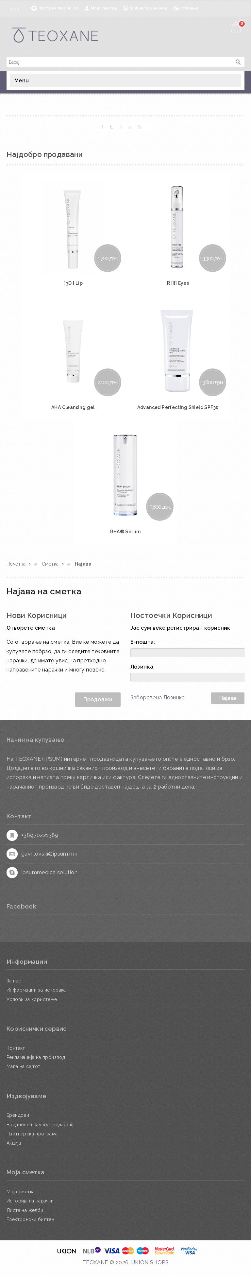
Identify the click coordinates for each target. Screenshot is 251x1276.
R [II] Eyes (179, 285)
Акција (14, 1148)
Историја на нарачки (30, 1206)
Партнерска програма (32, 1139)
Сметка (50, 569)
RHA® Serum (125, 537)
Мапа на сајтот (24, 1072)
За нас (14, 986)
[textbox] (119, 62)
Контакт (16, 1053)
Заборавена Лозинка (157, 703)
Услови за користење (32, 1005)
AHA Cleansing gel (72, 411)
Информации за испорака (36, 995)
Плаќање (189, 8)
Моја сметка (104, 8)
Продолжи (97, 705)
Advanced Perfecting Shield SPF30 (179, 411)
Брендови (18, 1120)
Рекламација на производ (36, 1062)
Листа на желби (25, 1215)
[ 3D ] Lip (72, 285)
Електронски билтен (30, 1225)
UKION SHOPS (150, 1268)
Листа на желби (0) (58, 8)
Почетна (16, 569)
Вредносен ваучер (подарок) (40, 1130)
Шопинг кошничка (148, 8)
